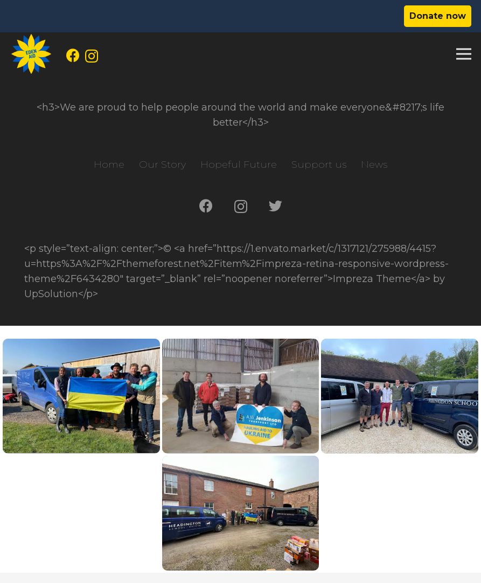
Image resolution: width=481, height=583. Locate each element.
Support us (318, 164)
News (374, 164)
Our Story (162, 164)
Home (109, 164)
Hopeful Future (238, 164)
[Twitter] (275, 205)
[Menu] (464, 53)
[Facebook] (73, 55)
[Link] (31, 54)
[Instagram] (91, 56)
